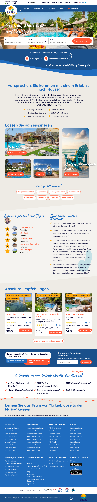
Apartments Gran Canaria (35, 428)
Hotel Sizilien (74, 445)
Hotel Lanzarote (76, 436)
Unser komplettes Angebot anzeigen (48, 341)
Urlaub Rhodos (10, 442)
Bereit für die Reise (57, 457)
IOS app (81, 463)
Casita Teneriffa (54, 448)
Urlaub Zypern (10, 450)
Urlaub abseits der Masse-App (59, 461)
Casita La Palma (54, 434)
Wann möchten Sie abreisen (59, 42)
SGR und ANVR (54, 464)
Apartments (32, 424)
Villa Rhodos (53, 442)
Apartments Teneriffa (34, 448)
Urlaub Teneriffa (10, 448)
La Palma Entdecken (15, 174)
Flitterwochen (29, 198)
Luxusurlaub (54, 198)
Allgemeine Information (56, 466)
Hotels (73, 424)
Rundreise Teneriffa (11, 475)
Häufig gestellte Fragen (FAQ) (37, 466)
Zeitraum (53, 40)
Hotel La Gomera (76, 431)
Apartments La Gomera (35, 431)
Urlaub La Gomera (11, 431)
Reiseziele (37, 8)
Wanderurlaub (74, 192)
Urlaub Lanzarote (11, 436)
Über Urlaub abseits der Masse (52, 2)
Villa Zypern (53, 450)
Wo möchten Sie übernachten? (37, 42)
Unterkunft (31, 40)
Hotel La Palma (75, 434)
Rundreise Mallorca (11, 469)
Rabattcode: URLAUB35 (17, 153)
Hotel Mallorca (75, 439)
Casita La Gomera (55, 431)
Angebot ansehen (71, 174)
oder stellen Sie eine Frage (39, 361)
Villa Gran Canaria (55, 428)
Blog (61, 8)
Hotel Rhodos (75, 442)
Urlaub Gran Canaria (12, 428)
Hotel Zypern (74, 450)
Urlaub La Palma (11, 434)
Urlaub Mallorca (10, 439)
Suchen (27, 8)
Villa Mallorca (53, 439)
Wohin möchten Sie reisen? (14, 42)
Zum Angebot (25, 330)
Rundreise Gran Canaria (13, 464)
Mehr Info (40, 174)
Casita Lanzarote (54, 436)
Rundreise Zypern (11, 461)
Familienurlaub (67, 198)
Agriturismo (42, 192)
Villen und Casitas (57, 424)
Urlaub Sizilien (10, 445)
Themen (51, 8)
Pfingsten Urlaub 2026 (26, 192)
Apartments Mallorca (34, 439)
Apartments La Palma (34, 434)
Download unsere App (80, 457)
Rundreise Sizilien (54, 445)
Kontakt (75, 2)
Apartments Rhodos (34, 442)
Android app (81, 471)
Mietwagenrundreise (57, 192)
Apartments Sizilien (33, 445)
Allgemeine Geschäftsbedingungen (35, 475)
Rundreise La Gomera (12, 466)
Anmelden (86, 362)
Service (67, 2)
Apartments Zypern (33, 450)
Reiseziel (8, 40)
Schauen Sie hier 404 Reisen (83, 41)
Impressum (30, 484)
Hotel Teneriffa (75, 448)
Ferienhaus (42, 198)
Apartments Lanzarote (34, 436)
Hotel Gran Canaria (76, 428)
